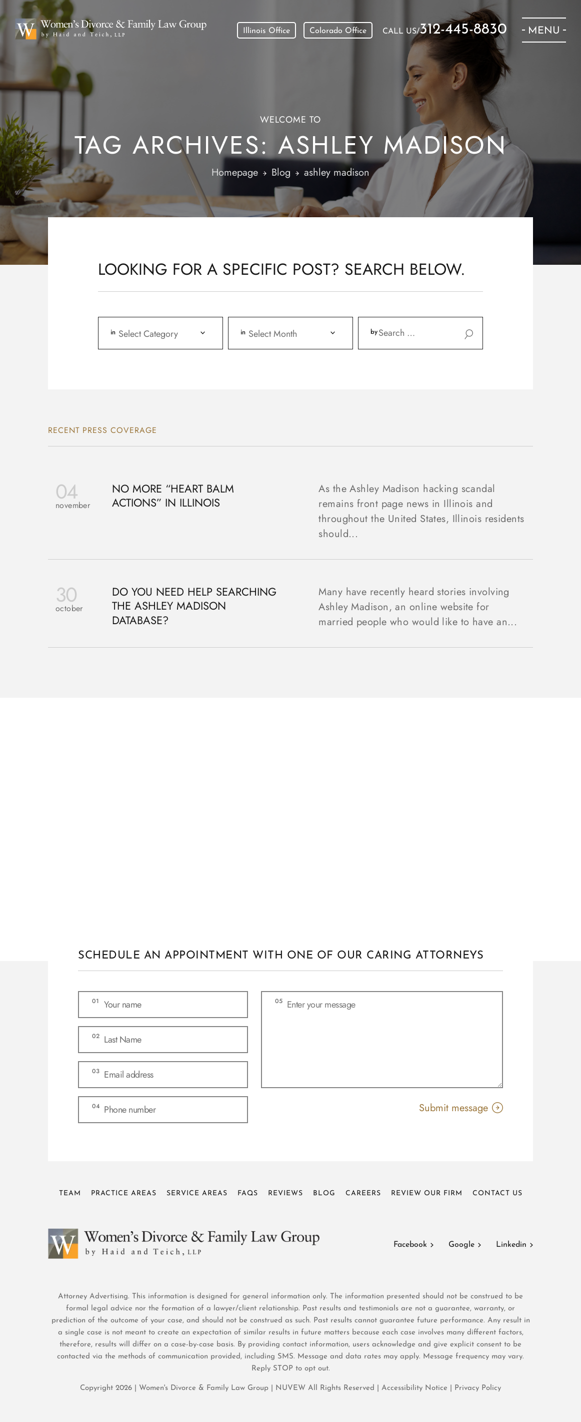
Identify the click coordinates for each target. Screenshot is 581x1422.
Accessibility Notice (416, 1388)
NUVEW (291, 1388)
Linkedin (511, 1245)
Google (461, 1245)
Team (70, 1193)
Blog (324, 1193)
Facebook (410, 1245)
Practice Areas (123, 1193)
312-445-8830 (463, 30)
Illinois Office (266, 31)
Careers (363, 1193)
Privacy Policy (477, 1388)
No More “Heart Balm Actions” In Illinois (173, 496)
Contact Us (497, 1193)
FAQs (248, 1193)
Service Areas (197, 1193)
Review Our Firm (426, 1193)
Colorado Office (338, 31)
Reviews (285, 1193)
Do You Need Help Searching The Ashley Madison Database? (194, 606)
